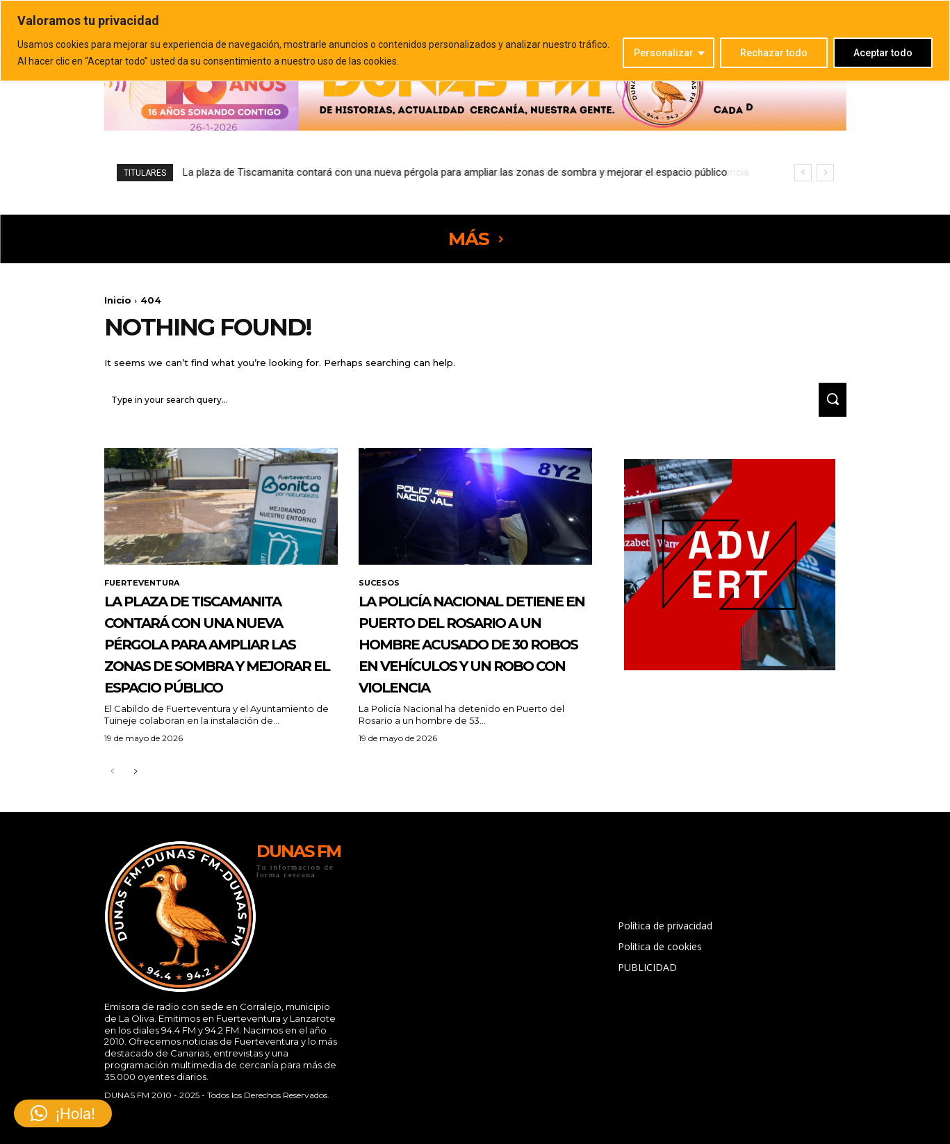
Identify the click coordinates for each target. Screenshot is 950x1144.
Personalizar (664, 52)
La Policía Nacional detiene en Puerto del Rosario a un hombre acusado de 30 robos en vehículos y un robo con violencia (466, 172)
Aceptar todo (882, 52)
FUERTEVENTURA (144, 590)
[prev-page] (113, 822)
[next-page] (135, 822)
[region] (475, 40)
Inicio (117, 300)
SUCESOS (380, 590)
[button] (63, 1113)
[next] (825, 172)
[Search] (827, 406)
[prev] (803, 172)
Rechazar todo (774, 52)
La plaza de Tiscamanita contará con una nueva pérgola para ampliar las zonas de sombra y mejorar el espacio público (220, 672)
